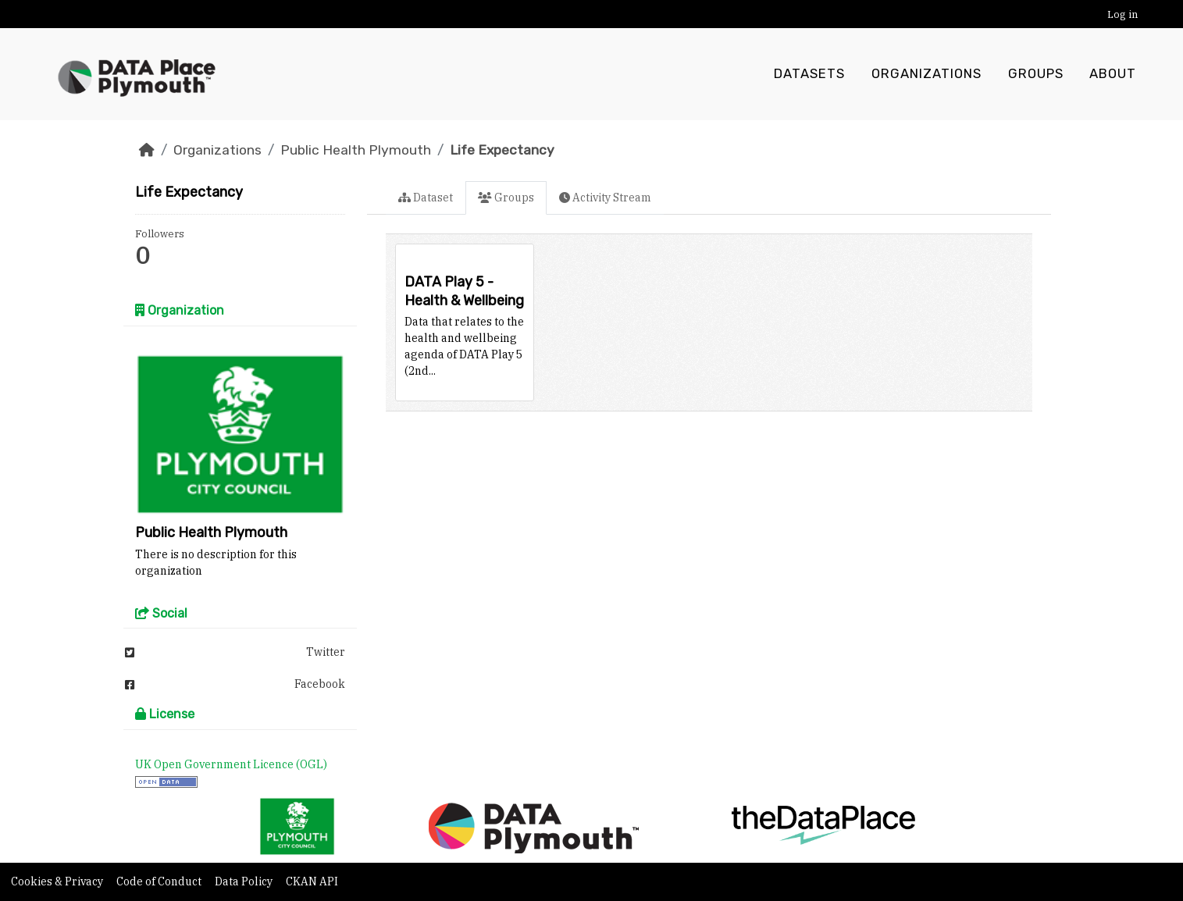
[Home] (147, 150)
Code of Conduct (160, 881)
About (1112, 74)
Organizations (926, 74)
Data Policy (245, 881)
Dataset (425, 198)
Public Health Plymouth (355, 150)
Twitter (235, 652)
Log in (1122, 14)
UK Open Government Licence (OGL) (231, 764)
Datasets (809, 74)
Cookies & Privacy (58, 881)
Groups (1036, 74)
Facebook (235, 684)
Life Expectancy (502, 150)
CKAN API (312, 881)
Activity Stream (605, 198)
